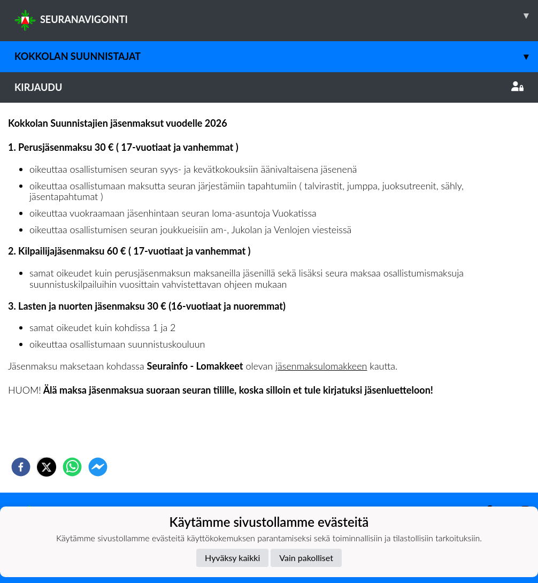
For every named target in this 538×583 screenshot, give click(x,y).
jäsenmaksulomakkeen (321, 366)
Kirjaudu (269, 87)
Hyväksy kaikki (232, 558)
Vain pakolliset (306, 558)
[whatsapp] (72, 467)
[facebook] (20, 467)
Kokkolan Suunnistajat (276, 56)
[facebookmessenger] (97, 467)
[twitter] (46, 467)
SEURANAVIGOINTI (276, 15)
